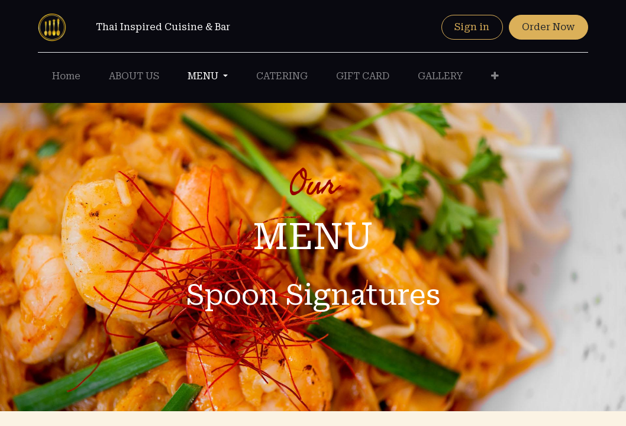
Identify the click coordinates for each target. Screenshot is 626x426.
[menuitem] (66, 76)
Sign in (471, 27)
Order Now (548, 27)
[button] (495, 76)
